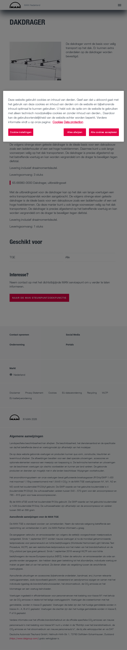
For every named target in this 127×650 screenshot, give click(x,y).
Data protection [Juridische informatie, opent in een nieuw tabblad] (73, 122)
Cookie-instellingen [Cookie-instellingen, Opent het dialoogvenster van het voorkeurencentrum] (20, 132)
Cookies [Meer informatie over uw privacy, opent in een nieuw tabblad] (58, 122)
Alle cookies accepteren (104, 132)
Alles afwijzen (74, 132)
